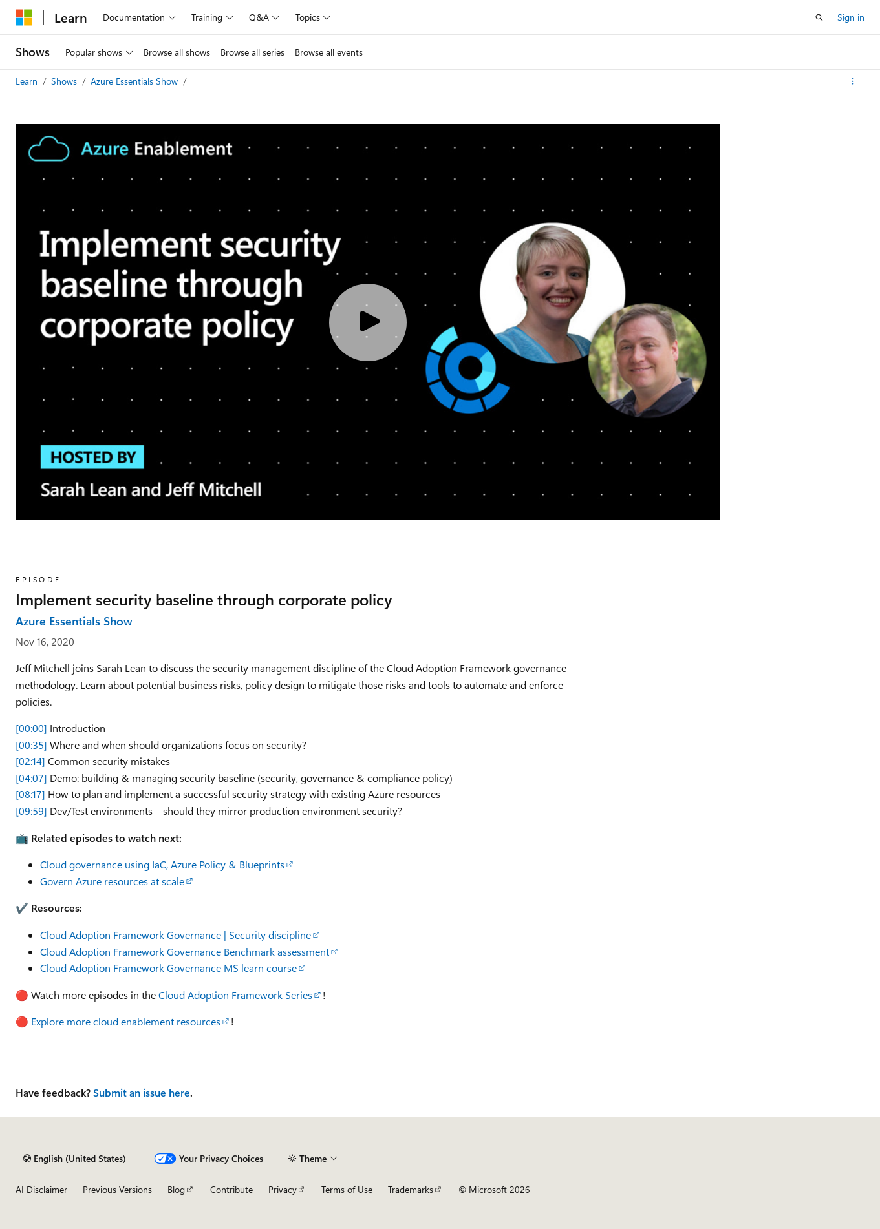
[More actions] (853, 81)
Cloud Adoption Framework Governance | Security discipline (175, 934)
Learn (28, 81)
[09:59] (31, 810)
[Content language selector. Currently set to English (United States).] (75, 1158)
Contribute (231, 1189)
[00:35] (31, 744)
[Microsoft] (24, 17)
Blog (176, 1189)
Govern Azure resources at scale (112, 881)
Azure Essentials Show (135, 81)
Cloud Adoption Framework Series (235, 995)
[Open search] (819, 17)
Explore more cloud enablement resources (125, 1021)
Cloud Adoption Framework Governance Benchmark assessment (184, 951)
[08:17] (30, 794)
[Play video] (368, 322)
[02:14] (30, 761)
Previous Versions (117, 1189)
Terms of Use (346, 1189)
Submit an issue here (141, 1092)
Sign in (850, 17)
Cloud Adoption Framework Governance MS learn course (168, 967)
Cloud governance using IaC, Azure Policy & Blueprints (162, 864)
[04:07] (31, 777)
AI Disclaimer (41, 1189)
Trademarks (410, 1189)
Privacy (282, 1189)
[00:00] (31, 728)
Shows (65, 81)
